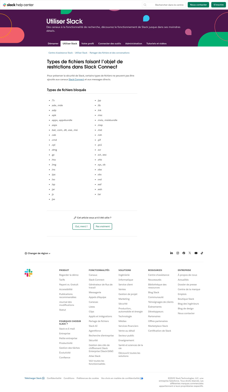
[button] (81, 226)
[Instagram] (177, 253)
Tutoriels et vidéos (156, 43)
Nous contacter (198, 4)
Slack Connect (76, 79)
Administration (133, 43)
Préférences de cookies (88, 378)
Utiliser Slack (70, 43)
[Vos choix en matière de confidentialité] (121, 378)
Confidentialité (54, 378)
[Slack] (28, 317)
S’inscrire (219, 4)
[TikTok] (202, 253)
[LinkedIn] (171, 253)
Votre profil (87, 43)
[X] (190, 253)
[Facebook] (183, 253)
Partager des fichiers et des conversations (109, 52)
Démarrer (53, 43)
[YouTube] (196, 253)
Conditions (69, 378)
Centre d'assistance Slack (61, 52)
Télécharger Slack (35, 378)
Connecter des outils (109, 43)
